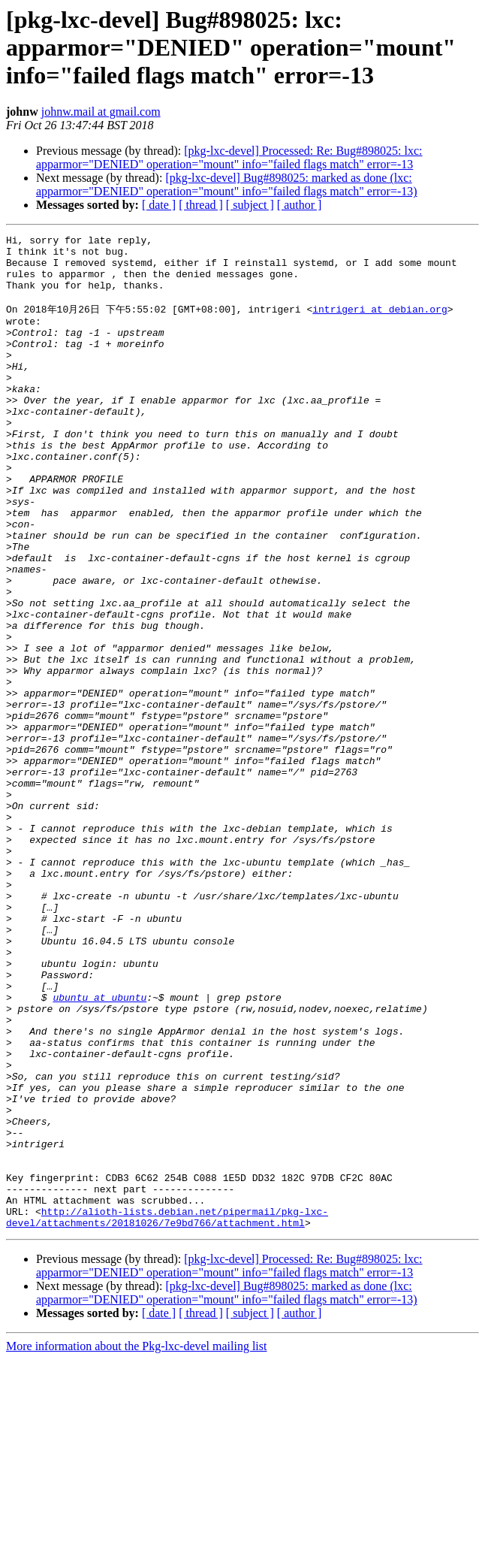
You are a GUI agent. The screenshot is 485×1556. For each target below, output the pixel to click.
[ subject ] (250, 204)
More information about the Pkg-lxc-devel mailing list (136, 1542)
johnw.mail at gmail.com (101, 111)
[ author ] (299, 204)
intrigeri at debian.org (379, 323)
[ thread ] (201, 204)
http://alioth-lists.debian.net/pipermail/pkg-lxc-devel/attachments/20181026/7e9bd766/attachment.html (167, 1412)
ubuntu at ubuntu (99, 1149)
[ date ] (159, 204)
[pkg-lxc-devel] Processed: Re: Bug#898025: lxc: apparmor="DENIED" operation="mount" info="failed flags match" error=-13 (229, 157)
